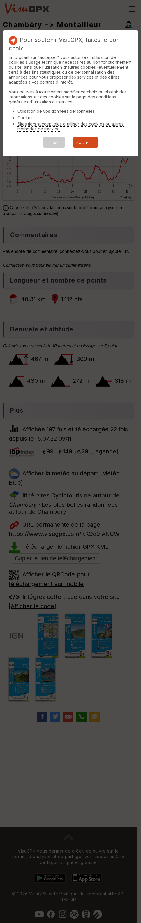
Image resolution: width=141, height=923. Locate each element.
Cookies (25, 117)
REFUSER (54, 143)
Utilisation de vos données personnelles (56, 111)
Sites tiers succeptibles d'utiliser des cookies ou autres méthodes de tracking (70, 126)
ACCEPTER (85, 143)
